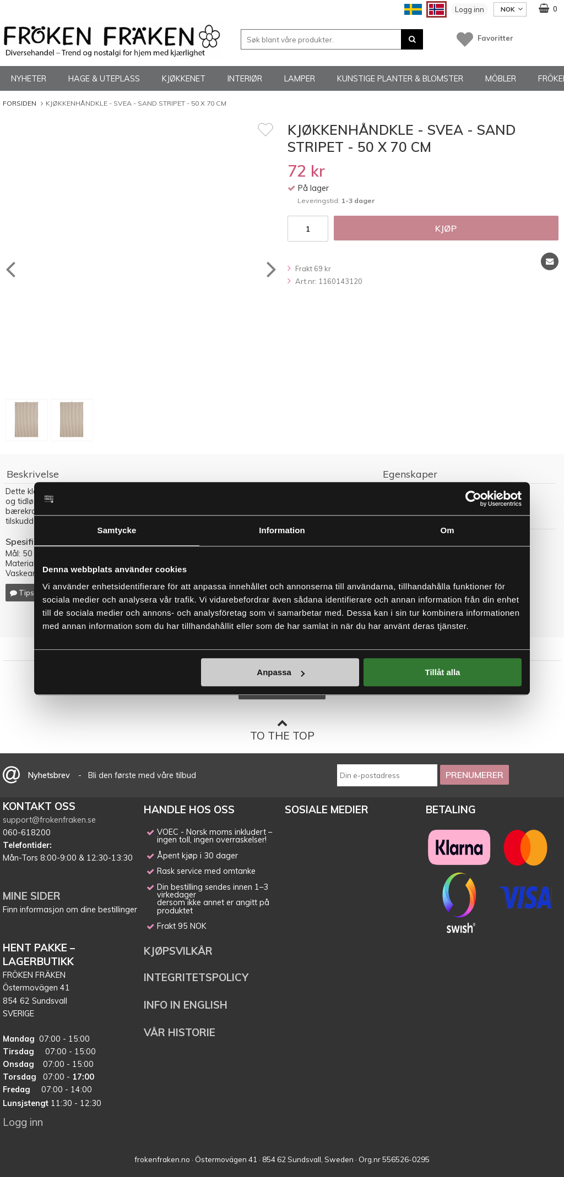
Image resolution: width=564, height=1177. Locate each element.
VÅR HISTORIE (179, 1032)
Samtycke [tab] (117, 530)
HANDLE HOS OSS (189, 809)
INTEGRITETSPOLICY (196, 977)
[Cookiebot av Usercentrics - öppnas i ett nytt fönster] (473, 498)
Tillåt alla (442, 672)
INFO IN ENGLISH (185, 1004)
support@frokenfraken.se (49, 820)
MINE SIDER (32, 895)
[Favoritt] (265, 129)
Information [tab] (282, 530)
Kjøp (446, 228)
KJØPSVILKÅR (178, 950)
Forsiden (19, 103)
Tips (22, 592)
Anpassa (281, 672)
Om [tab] (447, 530)
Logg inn (469, 9)
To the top (282, 730)
